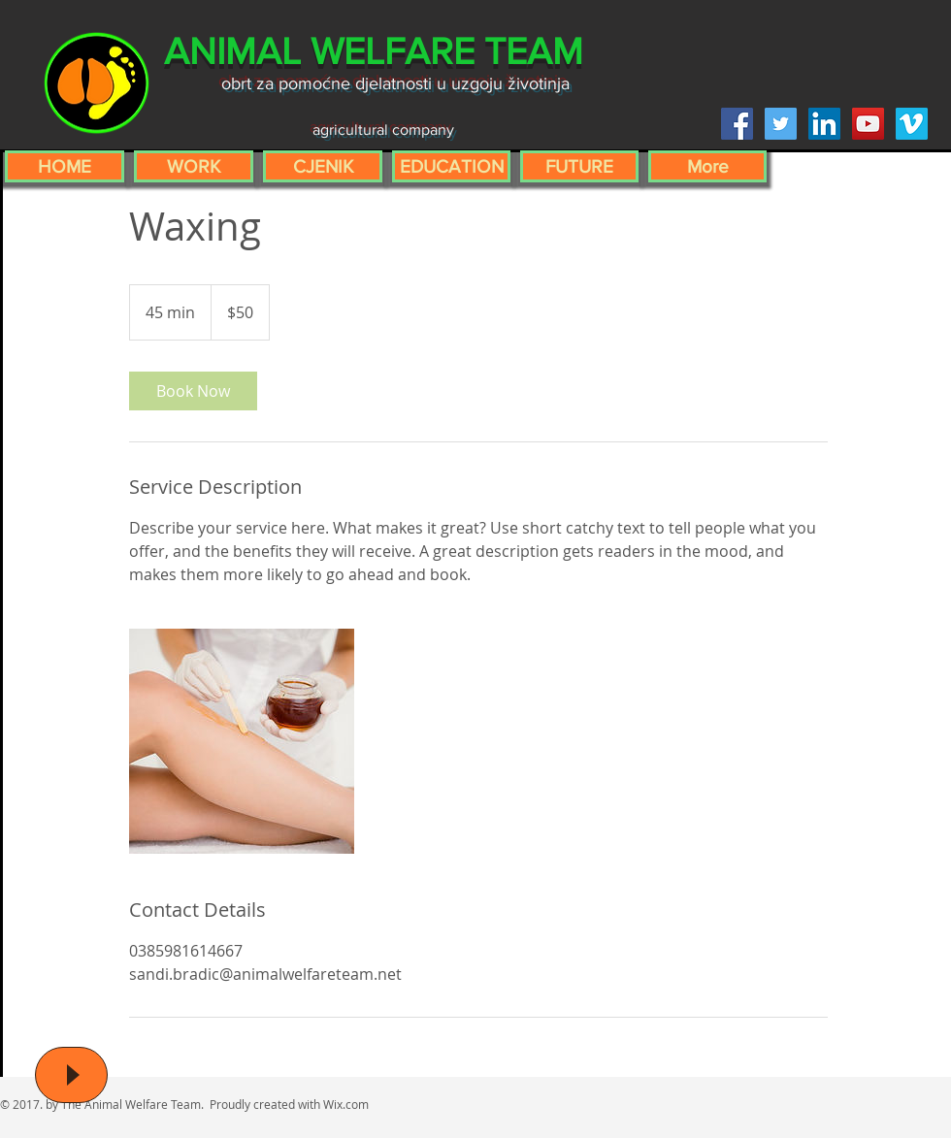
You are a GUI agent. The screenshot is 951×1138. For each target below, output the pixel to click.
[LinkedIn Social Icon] (824, 124)
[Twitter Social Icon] (781, 124)
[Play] (71, 1075)
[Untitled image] (241, 741)
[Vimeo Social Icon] (912, 124)
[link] (193, 391)
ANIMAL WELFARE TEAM (373, 51)
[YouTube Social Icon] (868, 124)
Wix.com (346, 1104)
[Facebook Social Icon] (737, 124)
